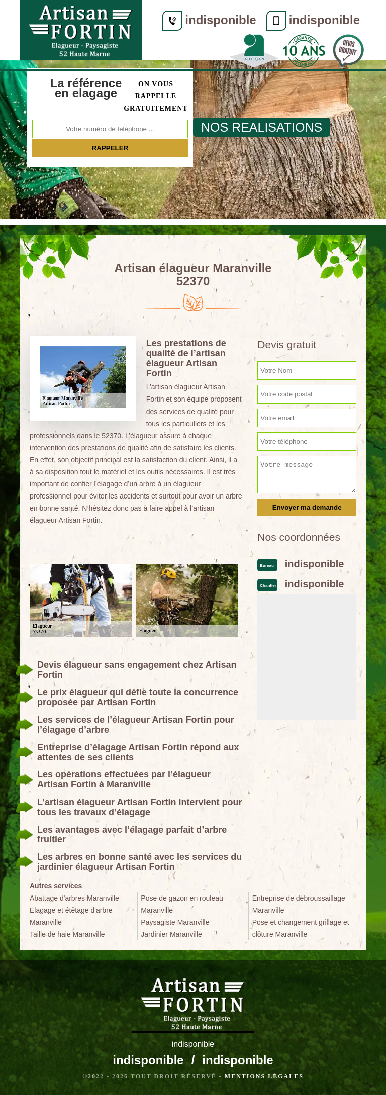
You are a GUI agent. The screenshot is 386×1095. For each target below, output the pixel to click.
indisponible (219, 20)
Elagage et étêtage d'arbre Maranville (71, 916)
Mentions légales (264, 1076)
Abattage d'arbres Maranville (74, 898)
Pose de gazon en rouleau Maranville (182, 904)
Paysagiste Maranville (175, 922)
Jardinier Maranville (171, 934)
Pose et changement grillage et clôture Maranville (300, 928)
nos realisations (261, 127)
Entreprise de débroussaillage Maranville (298, 904)
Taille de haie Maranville (67, 934)
